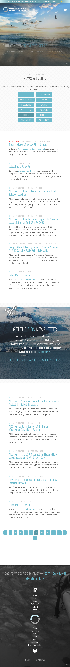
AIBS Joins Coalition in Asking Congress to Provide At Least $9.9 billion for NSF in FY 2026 (34, 221)
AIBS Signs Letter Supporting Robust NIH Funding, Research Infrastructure (33, 481)
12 (53, 533)
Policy (35, 639)
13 (59, 533)
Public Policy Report (27, 171)
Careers (35, 598)
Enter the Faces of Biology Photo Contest (28, 145)
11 (47, 533)
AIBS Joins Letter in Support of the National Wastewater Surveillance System (29, 428)
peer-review (26, 110)
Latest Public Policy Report (21, 167)
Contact (35, 610)
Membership (35, 642)
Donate (35, 628)
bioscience (26, 105)
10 (42, 533)
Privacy (35, 634)
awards (44, 100)
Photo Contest (35, 631)
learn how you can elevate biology (46, 576)
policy (26, 115)
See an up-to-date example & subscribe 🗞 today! (35, 360)
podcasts (44, 110)
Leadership (35, 607)
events (44, 105)
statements (26, 120)
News (35, 601)
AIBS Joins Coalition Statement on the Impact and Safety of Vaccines (32, 193)
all (26, 94)
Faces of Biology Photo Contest (31, 149)
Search (35, 636)
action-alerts (44, 94)
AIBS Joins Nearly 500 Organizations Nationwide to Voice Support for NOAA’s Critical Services (33, 456)
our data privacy (44, 352)
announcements (26, 100)
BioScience (35, 604)
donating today (55, 1)
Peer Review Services (35, 645)
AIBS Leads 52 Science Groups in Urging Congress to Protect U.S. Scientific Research (34, 403)
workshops (44, 120)
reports (44, 115)
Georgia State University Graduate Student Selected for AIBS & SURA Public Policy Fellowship (33, 249)
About (35, 595)
